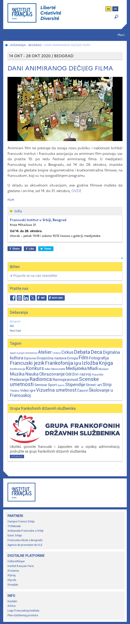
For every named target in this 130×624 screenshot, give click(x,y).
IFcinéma (13, 570)
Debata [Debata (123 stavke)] (82, 352)
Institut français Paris (21, 566)
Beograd (15, 321)
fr (115, 9)
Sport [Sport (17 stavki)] (52, 385)
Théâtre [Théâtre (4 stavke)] (15, 390)
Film (11, 200)
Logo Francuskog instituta (23, 610)
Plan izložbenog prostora (23, 615)
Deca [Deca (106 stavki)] (96, 352)
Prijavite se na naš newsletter (35, 276)
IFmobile (13, 584)
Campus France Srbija (21, 521)
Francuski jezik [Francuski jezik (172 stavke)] (27, 363)
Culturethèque (16, 561)
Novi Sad (15, 330)
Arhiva (11, 605)
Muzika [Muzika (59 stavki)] (17, 374)
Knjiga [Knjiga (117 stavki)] (106, 363)
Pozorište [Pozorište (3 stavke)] (97, 374)
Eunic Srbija (15, 535)
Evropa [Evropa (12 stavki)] (72, 358)
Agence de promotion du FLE (25, 544)
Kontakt (12, 601)
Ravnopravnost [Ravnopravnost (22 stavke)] (65, 379)
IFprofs (12, 580)
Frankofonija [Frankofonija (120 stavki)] (59, 363)
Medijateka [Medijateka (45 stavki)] (76, 368)
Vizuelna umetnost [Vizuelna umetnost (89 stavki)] (56, 390)
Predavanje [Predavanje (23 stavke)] (19, 379)
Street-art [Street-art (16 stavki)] (94, 385)
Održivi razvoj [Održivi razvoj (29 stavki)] (78, 374)
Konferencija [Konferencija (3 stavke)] (17, 369)
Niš (12, 326)
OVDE (76, 190)
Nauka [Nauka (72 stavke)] (32, 374)
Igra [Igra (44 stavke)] (77, 363)
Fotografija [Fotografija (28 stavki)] (99, 358)
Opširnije (17, 456)
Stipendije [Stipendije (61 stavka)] (75, 384)
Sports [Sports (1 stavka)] (61, 385)
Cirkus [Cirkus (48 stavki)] (67, 352)
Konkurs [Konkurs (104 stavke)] (35, 368)
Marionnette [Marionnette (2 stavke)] (58, 369)
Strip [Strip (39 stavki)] (107, 384)
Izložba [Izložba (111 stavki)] (90, 363)
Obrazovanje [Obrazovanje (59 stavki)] (52, 374)
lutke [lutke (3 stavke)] (48, 369)
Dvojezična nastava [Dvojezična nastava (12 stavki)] (52, 358)
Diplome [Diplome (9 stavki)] (30, 358)
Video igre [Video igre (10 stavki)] (27, 390)
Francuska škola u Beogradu (25, 540)
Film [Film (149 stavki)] (83, 358)
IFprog (11, 575)
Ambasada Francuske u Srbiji (25, 530)
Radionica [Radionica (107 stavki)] (41, 379)
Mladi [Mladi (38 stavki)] (92, 368)
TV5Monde (14, 526)
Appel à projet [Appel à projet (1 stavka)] (17, 353)
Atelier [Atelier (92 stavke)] (45, 352)
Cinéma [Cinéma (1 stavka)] (57, 353)
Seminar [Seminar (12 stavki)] (40, 385)
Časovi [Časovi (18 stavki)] (82, 390)
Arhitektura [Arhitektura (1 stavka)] (31, 353)
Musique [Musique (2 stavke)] (103, 369)
